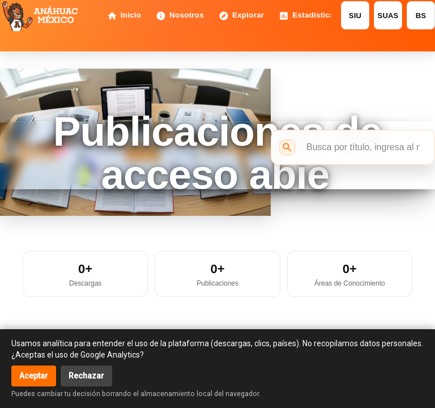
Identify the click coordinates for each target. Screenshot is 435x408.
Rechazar (86, 375)
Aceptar (33, 375)
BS (421, 15)
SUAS (388, 15)
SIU (355, 15)
